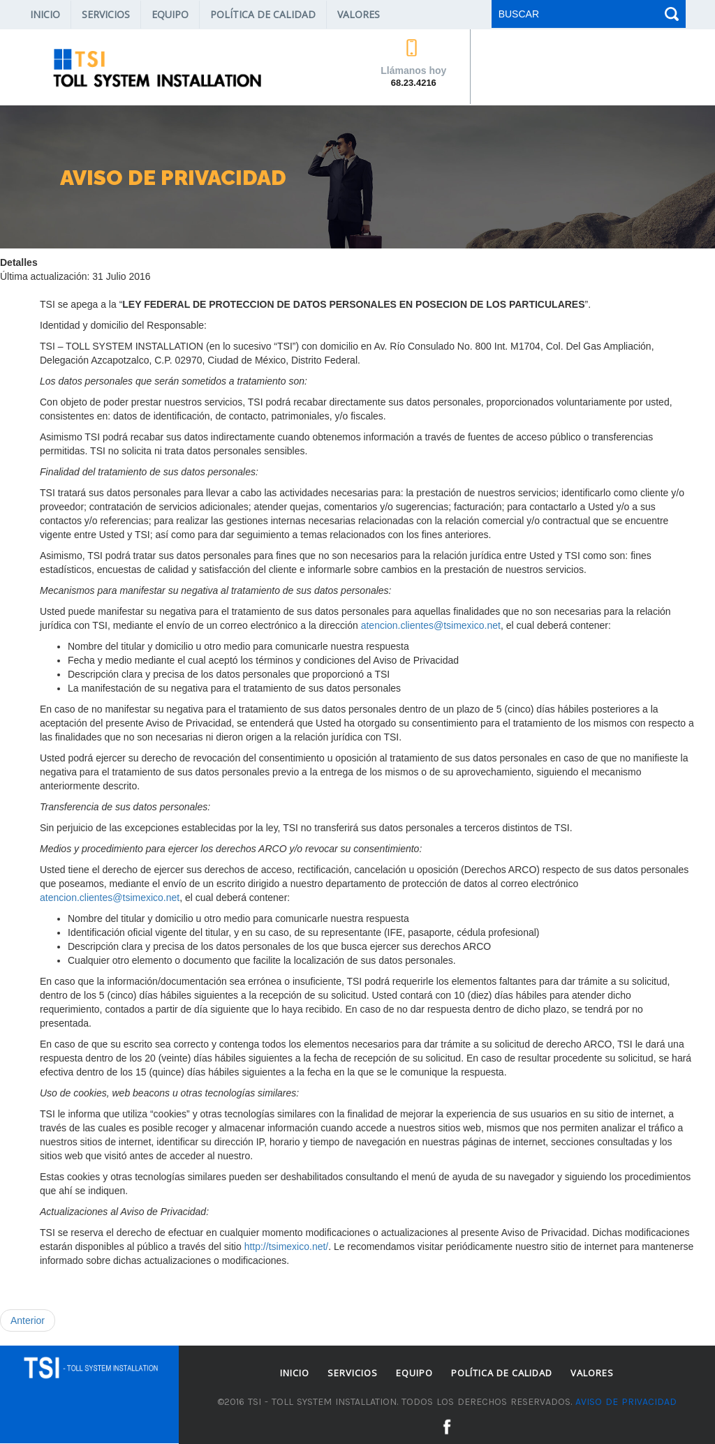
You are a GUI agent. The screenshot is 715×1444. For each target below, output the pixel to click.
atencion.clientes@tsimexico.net (431, 625)
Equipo (170, 14)
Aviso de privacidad (626, 1402)
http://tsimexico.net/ (286, 1246)
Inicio (45, 14)
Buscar (670, 14)
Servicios (106, 14)
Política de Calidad (263, 14)
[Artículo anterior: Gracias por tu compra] (27, 1320)
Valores (358, 14)
